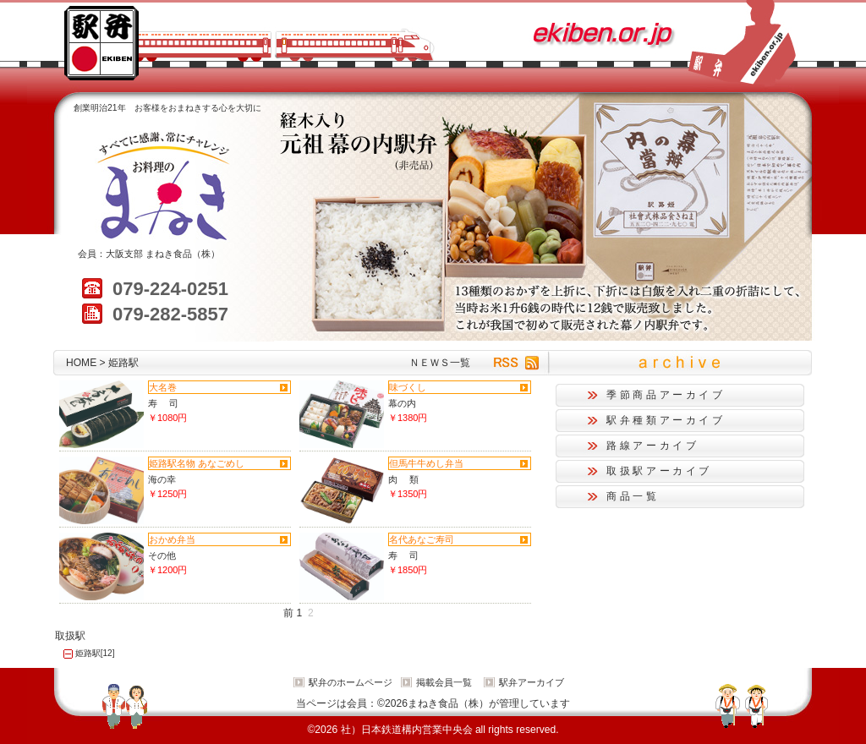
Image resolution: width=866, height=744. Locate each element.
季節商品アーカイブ (666, 395)
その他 (162, 555)
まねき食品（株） (182, 254)
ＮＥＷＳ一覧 (439, 363)
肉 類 (403, 479)
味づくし (407, 387)
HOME (81, 363)
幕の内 (402, 403)
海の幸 (162, 479)
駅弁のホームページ (350, 682)
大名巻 (163, 387)
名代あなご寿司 (421, 539)
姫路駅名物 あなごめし (196, 463)
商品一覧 (633, 496)
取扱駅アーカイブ (659, 471)
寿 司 (163, 403)
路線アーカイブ (652, 445)
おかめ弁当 (172, 539)
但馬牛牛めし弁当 (426, 463)
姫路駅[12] (95, 653)
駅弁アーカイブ (531, 682)
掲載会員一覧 (444, 682)
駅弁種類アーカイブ (666, 420)
